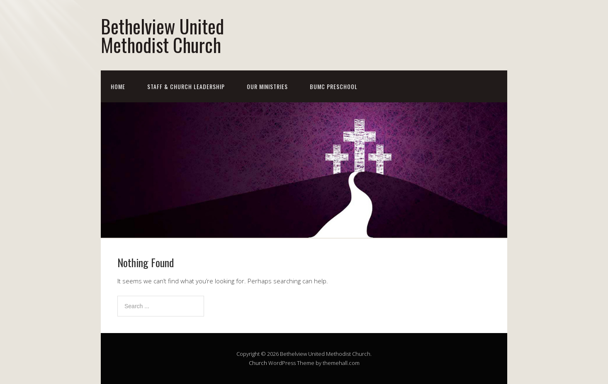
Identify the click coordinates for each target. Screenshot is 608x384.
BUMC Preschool (334, 86)
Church (258, 363)
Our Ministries (267, 86)
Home (118, 86)
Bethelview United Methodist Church (162, 35)
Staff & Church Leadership (186, 86)
